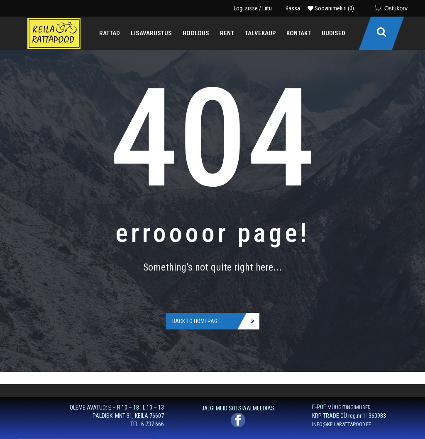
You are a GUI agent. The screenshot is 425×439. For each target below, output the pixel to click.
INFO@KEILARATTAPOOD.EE (341, 424)
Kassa (293, 8)
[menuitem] (109, 33)
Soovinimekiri (331, 8)
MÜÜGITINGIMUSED (349, 407)
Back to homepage (196, 321)
